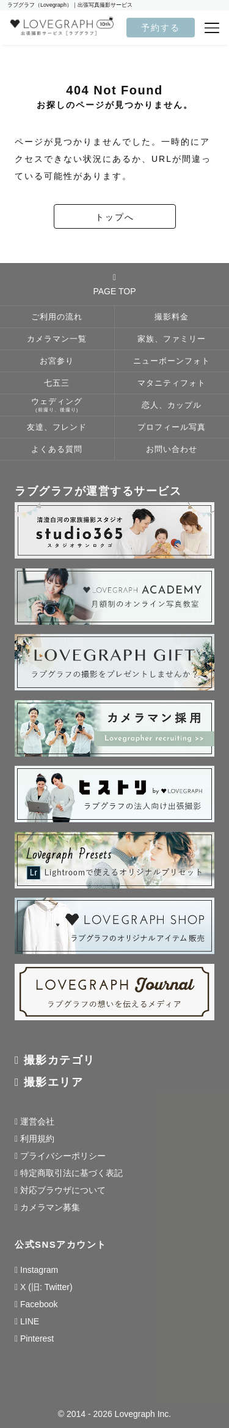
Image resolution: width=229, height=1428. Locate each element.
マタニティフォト (171, 383)
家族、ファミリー (171, 339)
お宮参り (57, 361)
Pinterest (37, 1338)
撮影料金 (171, 317)
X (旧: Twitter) (46, 1287)
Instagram (39, 1270)
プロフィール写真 (171, 427)
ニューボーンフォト (171, 361)
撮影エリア (54, 1082)
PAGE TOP (114, 284)
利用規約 (37, 1139)
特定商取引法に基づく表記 (71, 1173)
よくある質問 (56, 449)
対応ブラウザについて (63, 1190)
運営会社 (37, 1121)
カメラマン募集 (50, 1207)
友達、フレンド (57, 427)
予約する (160, 27)
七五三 (57, 383)
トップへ (114, 217)
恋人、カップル (172, 405)
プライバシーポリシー (63, 1156)
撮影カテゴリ (59, 1060)
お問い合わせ (171, 449)
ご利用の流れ (56, 317)
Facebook (38, 1304)
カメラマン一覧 (57, 339)
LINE (29, 1321)
